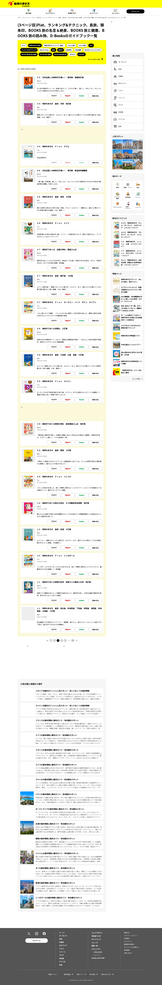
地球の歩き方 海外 (34, 45)
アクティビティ (117, 207)
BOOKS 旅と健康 (45, 54)
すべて (24, 45)
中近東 (118, 112)
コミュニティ (116, 13)
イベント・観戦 (117, 197)
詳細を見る (95, 96)
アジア (118, 105)
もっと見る (136, 379)
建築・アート (128, 187)
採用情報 (126, 950)
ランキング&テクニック (29, 50)
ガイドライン (128, 941)
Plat (91, 45)
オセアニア (119, 83)
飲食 (117, 187)
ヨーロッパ (119, 62)
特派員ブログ (72, 13)
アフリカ (119, 119)
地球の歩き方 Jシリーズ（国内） (54, 45)
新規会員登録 (98, 952)
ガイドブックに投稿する (131, 947)
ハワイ (118, 90)
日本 (117, 126)
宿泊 (138, 187)
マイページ (135, 11)
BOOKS (72, 54)
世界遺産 (127, 197)
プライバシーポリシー (130, 935)
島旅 (53, 50)
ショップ (138, 207)
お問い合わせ (128, 953)
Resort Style (44, 50)
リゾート (119, 98)
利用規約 (126, 938)
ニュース (95, 942)
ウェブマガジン (50, 13)
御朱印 (60, 50)
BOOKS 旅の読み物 (60, 54)
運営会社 (126, 933)
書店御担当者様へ (129, 944)
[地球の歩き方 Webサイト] (19, 4)
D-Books (81, 54)
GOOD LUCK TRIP (98, 958)
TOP (19, 17)
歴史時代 (69, 50)
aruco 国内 (82, 45)
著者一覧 (95, 946)
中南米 (118, 76)
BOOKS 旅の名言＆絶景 (29, 54)
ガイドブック (94, 13)
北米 (117, 69)
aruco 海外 (71, 45)
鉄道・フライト (127, 207)
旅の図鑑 (78, 50)
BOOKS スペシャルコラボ (93, 50)
